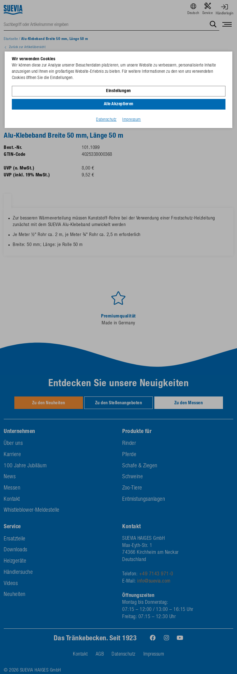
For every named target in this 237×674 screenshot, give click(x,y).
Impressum (131, 120)
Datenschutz (106, 120)
